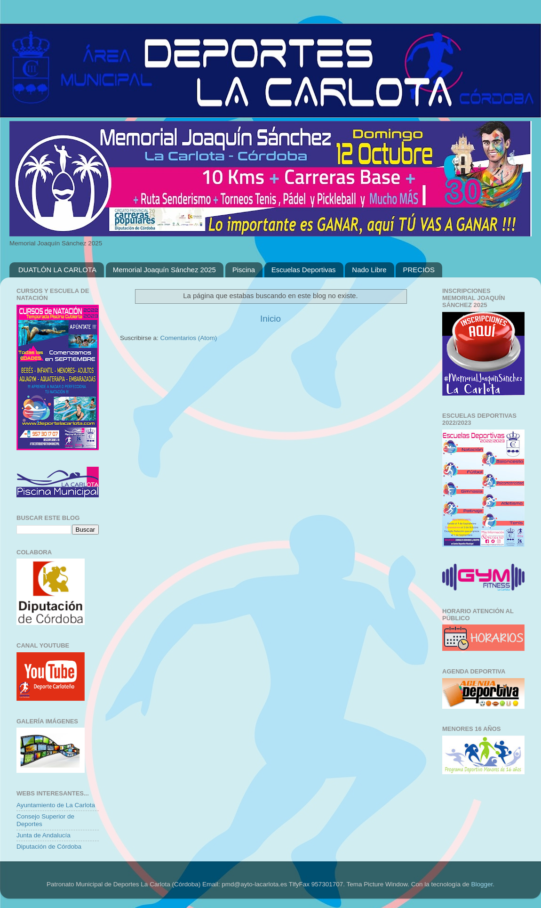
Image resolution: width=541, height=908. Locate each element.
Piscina (243, 270)
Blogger (482, 884)
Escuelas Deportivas (303, 270)
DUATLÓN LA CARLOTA (57, 270)
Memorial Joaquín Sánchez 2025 (164, 270)
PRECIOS (419, 270)
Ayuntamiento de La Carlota (55, 805)
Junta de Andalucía (43, 835)
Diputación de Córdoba (48, 846)
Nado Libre (369, 270)
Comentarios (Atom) (188, 337)
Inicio (270, 319)
